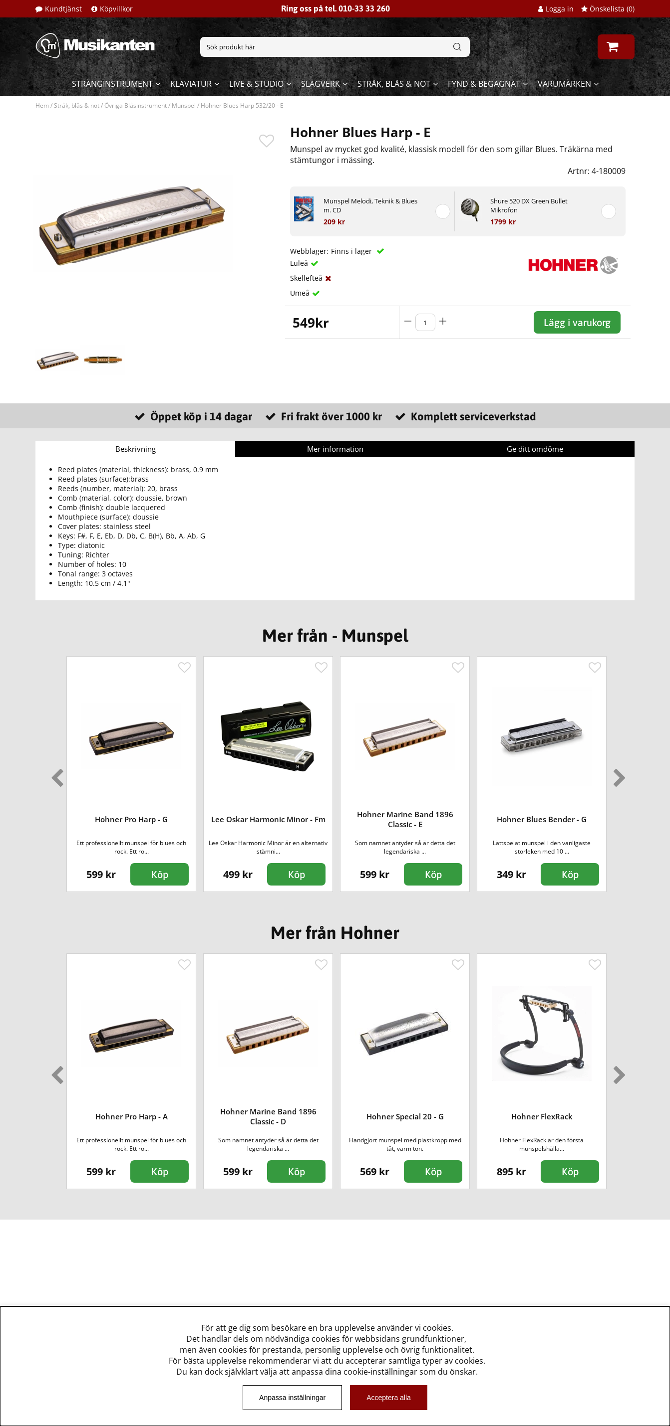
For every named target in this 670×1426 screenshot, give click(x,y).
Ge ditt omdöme (535, 449)
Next (618, 774)
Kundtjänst (63, 8)
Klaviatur (191, 83)
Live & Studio (256, 83)
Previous (55, 774)
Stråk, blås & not (393, 83)
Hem (42, 105)
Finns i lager (352, 251)
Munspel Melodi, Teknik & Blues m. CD (370, 205)
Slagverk (320, 83)
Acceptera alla (388, 1398)
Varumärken (564, 83)
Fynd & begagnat (484, 83)
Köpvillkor (116, 8)
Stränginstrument (112, 83)
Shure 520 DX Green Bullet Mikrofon (529, 205)
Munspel (184, 105)
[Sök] (335, 47)
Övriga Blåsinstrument (135, 105)
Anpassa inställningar (292, 1398)
